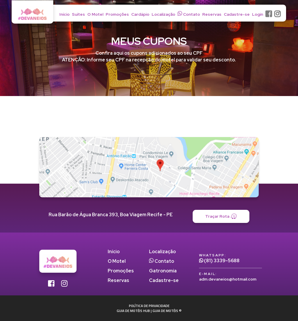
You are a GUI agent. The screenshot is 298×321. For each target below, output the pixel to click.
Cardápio (140, 14)
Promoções (117, 14)
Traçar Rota (221, 216)
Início (64, 14)
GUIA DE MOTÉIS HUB (133, 310)
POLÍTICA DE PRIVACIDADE (149, 305)
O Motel (95, 14)
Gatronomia (163, 271)
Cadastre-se (237, 14)
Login (257, 14)
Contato (189, 14)
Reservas (211, 14)
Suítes (78, 14)
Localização (163, 14)
